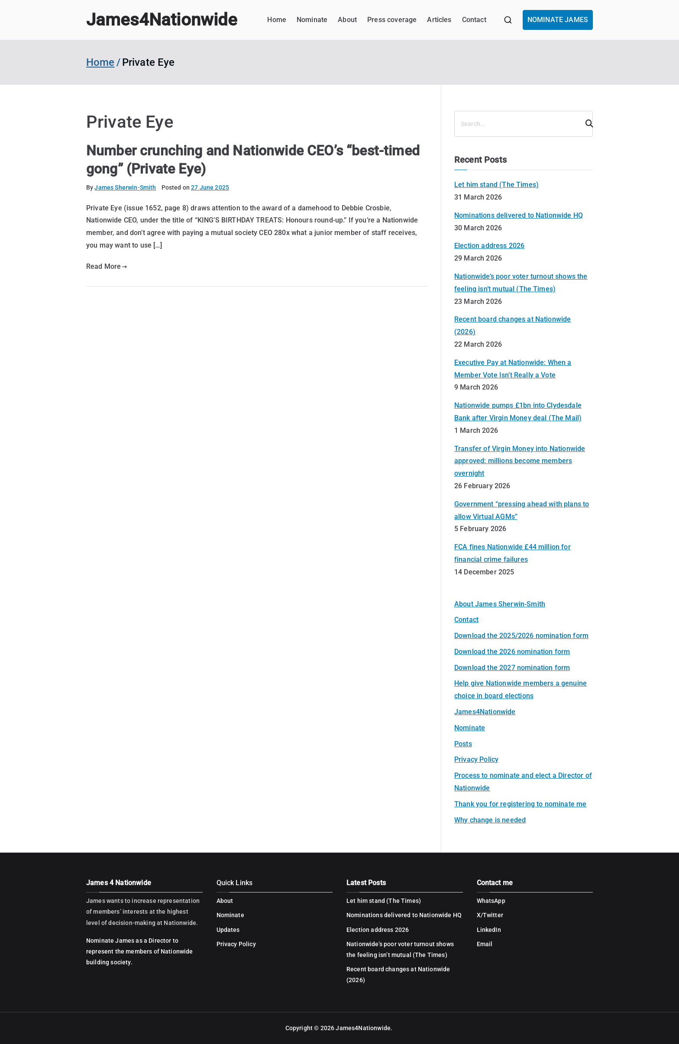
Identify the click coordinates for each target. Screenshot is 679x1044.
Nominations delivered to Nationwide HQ (518, 215)
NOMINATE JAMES (557, 20)
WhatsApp (491, 900)
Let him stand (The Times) (496, 184)
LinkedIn (489, 929)
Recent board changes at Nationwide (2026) (512, 325)
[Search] (585, 124)
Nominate (312, 20)
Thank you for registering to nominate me (520, 804)
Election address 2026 (489, 246)
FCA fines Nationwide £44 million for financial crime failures (512, 553)
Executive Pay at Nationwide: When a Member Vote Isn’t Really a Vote (513, 368)
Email (485, 944)
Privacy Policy (476, 759)
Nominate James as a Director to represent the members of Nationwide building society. (139, 951)
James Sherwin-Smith (125, 187)
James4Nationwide (161, 20)
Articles (439, 20)
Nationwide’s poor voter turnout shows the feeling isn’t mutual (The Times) (521, 282)
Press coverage (392, 20)
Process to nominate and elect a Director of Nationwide (523, 781)
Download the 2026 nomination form (512, 652)
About (347, 20)
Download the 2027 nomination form (512, 668)
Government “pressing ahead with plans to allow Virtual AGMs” (521, 510)
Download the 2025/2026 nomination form (521, 636)
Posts (463, 744)
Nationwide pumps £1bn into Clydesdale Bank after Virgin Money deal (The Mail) (518, 411)
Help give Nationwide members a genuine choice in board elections (520, 689)
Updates (228, 929)
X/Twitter (490, 915)
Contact (474, 20)
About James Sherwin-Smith (499, 604)
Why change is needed (490, 820)
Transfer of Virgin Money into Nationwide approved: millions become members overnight (519, 461)
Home (276, 20)
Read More (106, 266)
